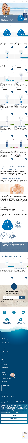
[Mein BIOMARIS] (25, 1)
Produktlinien (4, 361)
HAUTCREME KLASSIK (3, 38)
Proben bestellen (4, 364)
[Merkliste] (23, 1)
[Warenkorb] (27, 1)
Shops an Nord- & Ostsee (6, 339)
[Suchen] (3, 1)
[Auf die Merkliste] (13, 28)
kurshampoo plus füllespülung (5, 126)
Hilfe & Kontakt (4, 352)
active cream (2, 82)
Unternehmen (4, 338)
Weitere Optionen (14, 418)
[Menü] (1, 1)
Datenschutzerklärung (4, 407)
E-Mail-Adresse (5, 295)
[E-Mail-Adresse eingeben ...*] (11, 297)
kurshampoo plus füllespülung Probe (20, 268)
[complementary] (14, 414)
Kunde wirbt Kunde (5, 354)
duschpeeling (16, 82)
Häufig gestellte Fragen (5, 351)
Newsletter (3, 355)
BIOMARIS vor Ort (4, 341)
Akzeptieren (14, 415)
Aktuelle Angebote (5, 363)
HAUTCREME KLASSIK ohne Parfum (19, 38)
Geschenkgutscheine (5, 367)
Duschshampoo (2, 104)
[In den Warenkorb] (12, 47)
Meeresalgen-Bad (3, 149)
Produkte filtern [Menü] (14, 25)
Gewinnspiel (3, 368)
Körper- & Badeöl (17, 149)
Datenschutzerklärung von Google (5, 412)
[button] (4, 314)
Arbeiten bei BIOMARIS (5, 342)
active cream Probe (3, 268)
